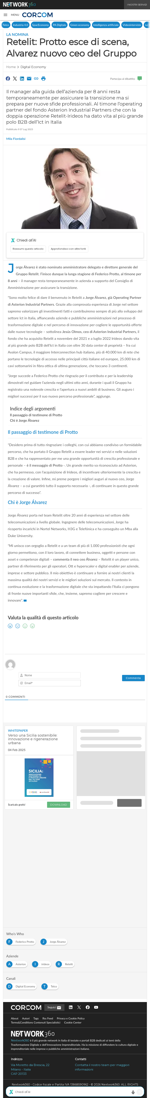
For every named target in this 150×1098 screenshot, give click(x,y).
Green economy (104, 25)
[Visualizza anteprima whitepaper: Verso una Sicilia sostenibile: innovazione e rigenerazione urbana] (39, 777)
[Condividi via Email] (29, 78)
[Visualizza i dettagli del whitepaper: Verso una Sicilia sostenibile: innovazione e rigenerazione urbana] (39, 740)
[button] (11, 14)
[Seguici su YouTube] (96, 1007)
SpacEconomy (65, 25)
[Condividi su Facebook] (8, 78)
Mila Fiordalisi (15, 138)
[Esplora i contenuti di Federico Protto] (21, 940)
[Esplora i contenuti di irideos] (42, 963)
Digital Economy (14, 25)
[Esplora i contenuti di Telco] (50, 985)
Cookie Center (72, 1022)
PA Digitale (84, 25)
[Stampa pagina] (43, 78)
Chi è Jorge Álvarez (24, 420)
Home (11, 67)
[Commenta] (133, 678)
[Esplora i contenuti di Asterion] (17, 963)
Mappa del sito (75, 1092)
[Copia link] (36, 78)
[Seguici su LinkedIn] (70, 1007)
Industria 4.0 (45, 25)
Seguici (54, 1007)
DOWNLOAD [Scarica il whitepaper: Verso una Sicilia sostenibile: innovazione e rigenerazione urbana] (58, 804)
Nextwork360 (20, 1040)
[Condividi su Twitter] (15, 78)
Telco (31, 25)
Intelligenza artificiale (131, 25)
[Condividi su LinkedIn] (22, 78)
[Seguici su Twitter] (79, 1007)
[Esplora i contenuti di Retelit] (66, 963)
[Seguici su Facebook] (87, 1007)
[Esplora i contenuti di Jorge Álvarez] (54, 940)
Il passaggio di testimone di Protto (36, 415)
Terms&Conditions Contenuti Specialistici (35, 1022)
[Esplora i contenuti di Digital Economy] (22, 985)
